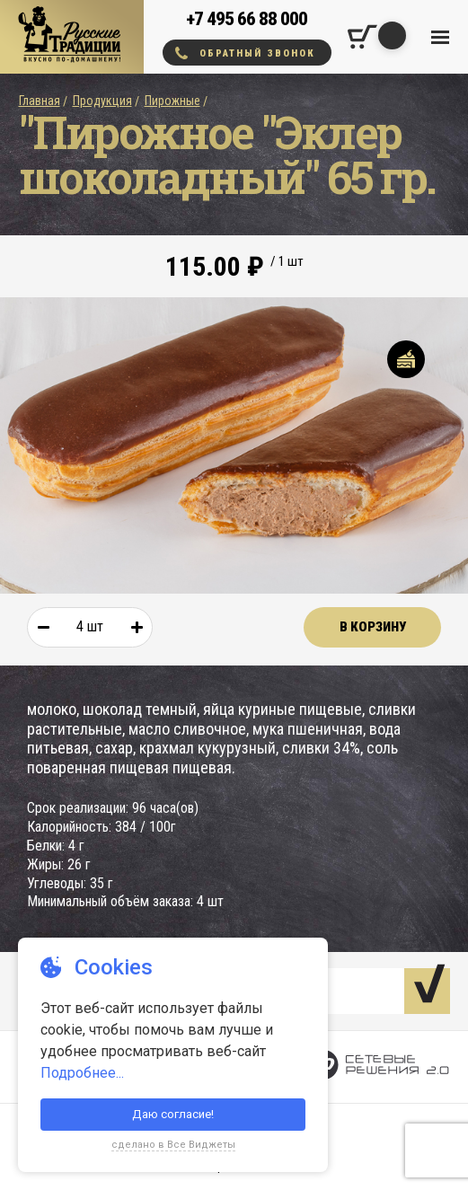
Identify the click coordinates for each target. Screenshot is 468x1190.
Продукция (102, 100)
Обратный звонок (245, 53)
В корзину (373, 627)
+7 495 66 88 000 (246, 19)
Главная (39, 100)
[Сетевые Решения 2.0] (378, 1067)
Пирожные (172, 100)
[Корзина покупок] (362, 37)
